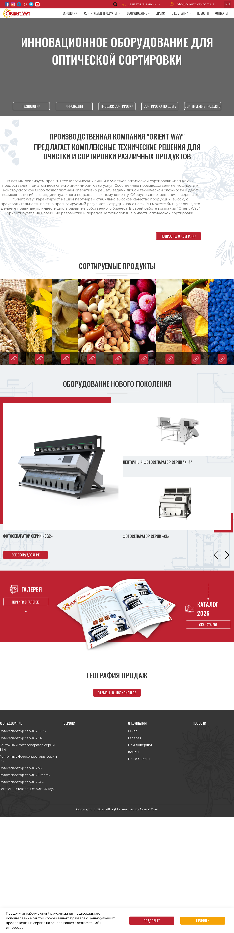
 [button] (227, 556)
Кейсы (133, 753)
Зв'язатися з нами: (142, 4)
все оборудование (26, 556)
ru (227, 4)
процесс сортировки (117, 106)
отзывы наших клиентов (117, 692)
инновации (74, 106)
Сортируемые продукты (100, 13)
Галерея (135, 739)
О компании (180, 13)
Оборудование (137, 13)
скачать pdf (208, 626)
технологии (31, 106)
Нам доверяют (140, 746)
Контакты (221, 13)
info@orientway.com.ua (195, 4)
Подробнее (152, 920)
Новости (203, 13)
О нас (132, 732)
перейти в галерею (26, 599)
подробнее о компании (182, 235)
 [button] (216, 556)
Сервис (160, 13)
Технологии (69, 13)
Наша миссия (139, 760)
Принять (202, 920)
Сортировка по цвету (159, 106)
